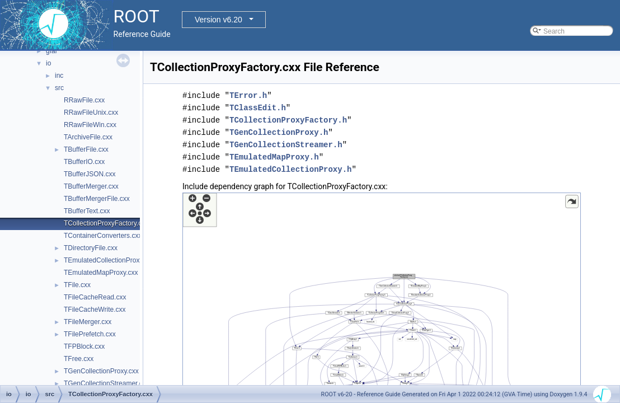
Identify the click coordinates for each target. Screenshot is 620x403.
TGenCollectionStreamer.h (285, 144)
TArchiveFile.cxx (88, 137)
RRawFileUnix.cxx (91, 112)
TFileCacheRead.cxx (95, 297)
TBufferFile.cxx (86, 149)
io (48, 63)
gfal (51, 51)
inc (59, 75)
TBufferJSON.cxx (89, 174)
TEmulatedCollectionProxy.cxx (109, 260)
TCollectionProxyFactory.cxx (106, 223)
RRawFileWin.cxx (90, 125)
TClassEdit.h (257, 107)
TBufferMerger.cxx (91, 186)
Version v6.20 (218, 19)
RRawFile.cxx (84, 100)
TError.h (248, 95)
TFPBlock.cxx (84, 346)
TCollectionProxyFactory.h (288, 120)
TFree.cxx (78, 359)
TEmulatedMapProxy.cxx (101, 273)
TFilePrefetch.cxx (90, 334)
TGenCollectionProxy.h (278, 132)
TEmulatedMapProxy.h (274, 157)
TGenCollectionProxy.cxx (101, 371)
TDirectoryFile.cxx (91, 248)
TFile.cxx (77, 285)
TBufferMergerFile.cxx (97, 199)
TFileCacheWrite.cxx (94, 309)
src (59, 88)
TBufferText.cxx (87, 211)
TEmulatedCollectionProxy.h (290, 169)
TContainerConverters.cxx (103, 236)
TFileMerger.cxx (87, 322)
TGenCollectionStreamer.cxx (106, 383)
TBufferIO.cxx (84, 162)
